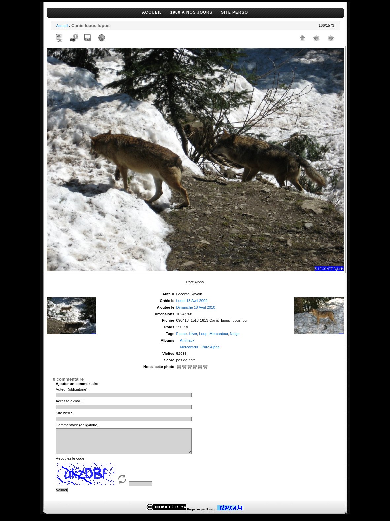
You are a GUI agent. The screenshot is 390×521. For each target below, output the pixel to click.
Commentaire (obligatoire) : (78, 425)
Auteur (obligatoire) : (72, 389)
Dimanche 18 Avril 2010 (195, 307)
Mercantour (218, 334)
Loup (203, 334)
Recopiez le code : (71, 463)
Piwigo (211, 514)
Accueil (62, 26)
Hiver (193, 334)
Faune (181, 334)
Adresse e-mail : (69, 401)
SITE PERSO (234, 12)
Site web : (64, 413)
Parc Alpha (211, 347)
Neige (235, 334)
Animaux (187, 340)
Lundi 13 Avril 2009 (192, 301)
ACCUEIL (152, 12)
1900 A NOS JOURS (191, 12)
